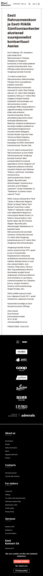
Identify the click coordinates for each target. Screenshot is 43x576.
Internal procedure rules (13, 501)
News (7, 451)
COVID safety (9, 508)
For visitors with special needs (15, 498)
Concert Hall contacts (12, 476)
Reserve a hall (9, 526)
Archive (7, 458)
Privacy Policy (9, 512)
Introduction (9, 441)
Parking (7, 495)
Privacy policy (21, 571)
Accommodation (10, 533)
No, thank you (21, 566)
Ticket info (8, 491)
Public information (11, 448)
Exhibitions (8, 530)
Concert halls (19, 4)
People (7, 444)
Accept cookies (21, 561)
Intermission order (11, 505)
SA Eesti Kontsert (11, 473)
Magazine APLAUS (11, 454)
